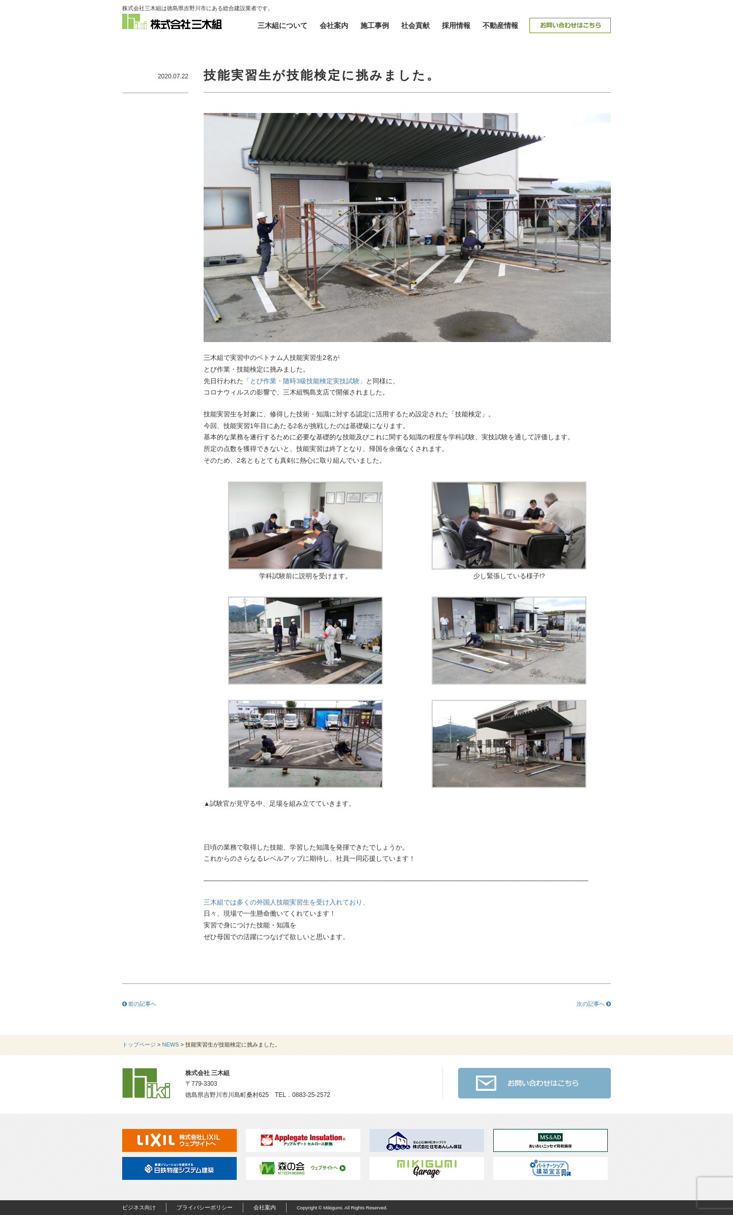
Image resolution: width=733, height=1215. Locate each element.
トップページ (139, 1044)
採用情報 (456, 25)
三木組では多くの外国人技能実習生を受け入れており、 (286, 902)
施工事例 (374, 25)
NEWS (170, 1044)
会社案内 (334, 25)
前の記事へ (139, 1004)
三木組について (282, 25)
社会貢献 (415, 25)
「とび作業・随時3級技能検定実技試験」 (304, 381)
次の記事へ (594, 1004)
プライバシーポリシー (205, 1207)
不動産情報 (500, 25)
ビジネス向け (139, 1207)
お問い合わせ (570, 25)
